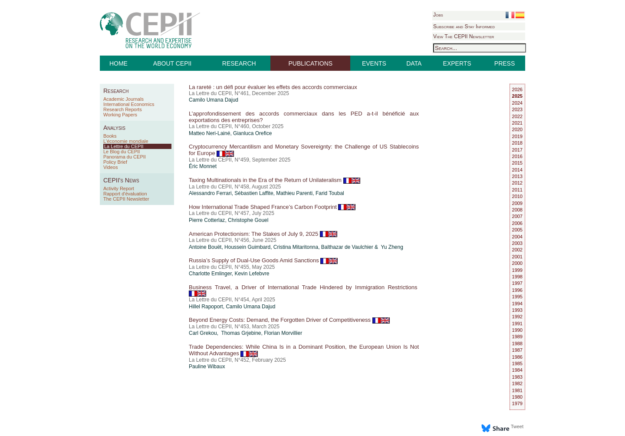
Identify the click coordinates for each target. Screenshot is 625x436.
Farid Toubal (330, 193)
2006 (517, 223)
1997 (517, 283)
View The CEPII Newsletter (463, 36)
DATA (413, 63)
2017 (517, 149)
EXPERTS (457, 63)
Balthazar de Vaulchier (347, 247)
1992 (517, 316)
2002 (517, 249)
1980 (517, 397)
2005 (517, 229)
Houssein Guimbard (247, 247)
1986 (517, 357)
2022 (517, 116)
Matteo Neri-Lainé (209, 133)
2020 (517, 129)
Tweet (517, 426)
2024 (517, 103)
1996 (517, 290)
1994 (517, 303)
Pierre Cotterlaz (207, 220)
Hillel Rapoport (206, 307)
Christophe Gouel (248, 220)
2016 (517, 156)
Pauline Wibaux (207, 366)
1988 (517, 343)
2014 (517, 169)
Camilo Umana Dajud (213, 100)
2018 (517, 142)
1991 (517, 323)
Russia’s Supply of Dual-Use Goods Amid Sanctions (263, 260)
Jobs (438, 15)
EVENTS (374, 63)
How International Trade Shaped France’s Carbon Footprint (272, 207)
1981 (517, 390)
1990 (517, 330)
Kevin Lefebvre (251, 274)
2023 (517, 109)
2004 (517, 236)
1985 (517, 363)
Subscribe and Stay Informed (464, 26)
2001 (517, 256)
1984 (517, 370)
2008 (517, 209)
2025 (517, 96)
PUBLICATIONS (311, 63)
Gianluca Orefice (252, 133)
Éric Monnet (203, 166)
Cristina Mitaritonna (295, 247)
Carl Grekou (203, 333)
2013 (517, 176)
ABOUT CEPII (172, 63)
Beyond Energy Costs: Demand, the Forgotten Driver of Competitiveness (289, 320)
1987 (517, 350)
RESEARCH (239, 63)
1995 (517, 296)
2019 (517, 136)
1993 (517, 310)
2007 (517, 216)
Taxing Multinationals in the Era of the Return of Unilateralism (274, 180)
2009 (517, 203)
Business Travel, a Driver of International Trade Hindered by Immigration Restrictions (304, 290)
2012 (517, 182)
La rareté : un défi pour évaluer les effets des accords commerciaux (273, 87)
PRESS (504, 63)
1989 (517, 336)
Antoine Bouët (205, 247)
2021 (517, 123)
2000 (517, 263)
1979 (517, 403)
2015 (517, 162)
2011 (517, 189)
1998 (517, 276)
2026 (517, 89)
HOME (118, 63)
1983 (517, 377)
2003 (517, 243)
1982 (517, 383)
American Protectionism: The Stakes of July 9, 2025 (263, 234)
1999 (517, 270)
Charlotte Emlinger (210, 274)
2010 (517, 196)
